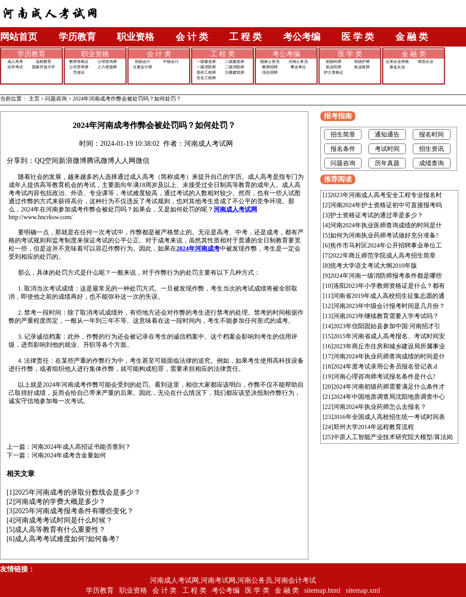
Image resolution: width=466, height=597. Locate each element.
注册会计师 (142, 67)
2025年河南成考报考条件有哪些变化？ (74, 511)
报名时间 (431, 134)
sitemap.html (322, 590)
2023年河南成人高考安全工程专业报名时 (386, 195)
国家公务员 (270, 61)
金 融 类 (411, 37)
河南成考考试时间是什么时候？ (64, 520)
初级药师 (333, 61)
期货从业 (425, 61)
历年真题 (387, 163)
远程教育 (43, 61)
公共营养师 (79, 67)
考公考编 (301, 37)
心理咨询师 (107, 61)
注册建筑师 (234, 72)
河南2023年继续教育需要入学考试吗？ (386, 316)
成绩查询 (431, 163)
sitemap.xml (363, 590)
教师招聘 (270, 67)
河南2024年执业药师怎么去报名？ (379, 406)
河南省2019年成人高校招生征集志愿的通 (389, 295)
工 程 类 (245, 37)
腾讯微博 (101, 160)
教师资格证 (79, 61)
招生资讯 (431, 148)
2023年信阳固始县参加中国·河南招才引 (386, 326)
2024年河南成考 (198, 248)
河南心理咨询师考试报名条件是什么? (384, 376)
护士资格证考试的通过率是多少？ (376, 215)
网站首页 (18, 37)
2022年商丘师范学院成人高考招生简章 (383, 255)
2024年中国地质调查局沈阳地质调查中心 (389, 396)
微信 (143, 160)
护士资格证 (333, 72)
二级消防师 (234, 67)
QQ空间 (47, 160)
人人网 (125, 160)
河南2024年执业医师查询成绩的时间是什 (386, 225)
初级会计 (142, 61)
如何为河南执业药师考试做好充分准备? (384, 235)
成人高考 (15, 61)
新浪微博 (73, 160)
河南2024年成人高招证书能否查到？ (81, 446)
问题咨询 (56, 99)
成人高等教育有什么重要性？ (60, 529)
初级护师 (362, 61)
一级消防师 (206, 67)
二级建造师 (234, 61)
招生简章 (342, 134)
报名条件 (342, 148)
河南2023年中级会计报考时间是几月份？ (389, 306)
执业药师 (333, 67)
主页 (34, 99)
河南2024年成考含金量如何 (68, 455)
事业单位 (298, 67)
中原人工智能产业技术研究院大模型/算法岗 (393, 437)
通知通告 (387, 134)
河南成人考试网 (235, 209)
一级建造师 (206, 61)
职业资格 (135, 37)
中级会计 (171, 61)
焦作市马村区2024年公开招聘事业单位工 (386, 245)
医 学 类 (357, 37)
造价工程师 (206, 72)
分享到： (21, 160)
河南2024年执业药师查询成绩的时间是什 (389, 356)
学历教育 (77, 37)
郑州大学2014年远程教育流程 (373, 427)
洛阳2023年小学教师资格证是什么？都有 (389, 285)
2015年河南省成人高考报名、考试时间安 (389, 336)
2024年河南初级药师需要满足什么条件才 (389, 386)
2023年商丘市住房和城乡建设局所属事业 (389, 346)
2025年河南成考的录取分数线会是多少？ (78, 492)
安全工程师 (206, 78)
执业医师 (362, 67)
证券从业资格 (397, 61)
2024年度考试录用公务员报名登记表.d (385, 366)
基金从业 (397, 67)
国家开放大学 (43, 67)
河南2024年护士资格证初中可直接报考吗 (386, 205)
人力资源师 (107, 67)
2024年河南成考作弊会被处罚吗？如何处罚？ (127, 99)
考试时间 (387, 148)
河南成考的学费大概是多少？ (60, 501)
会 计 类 (192, 37)
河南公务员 (298, 61)
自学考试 (15, 67)
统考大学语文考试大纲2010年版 (373, 265)
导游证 (79, 72)
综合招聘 (270, 72)
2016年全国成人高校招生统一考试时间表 (389, 417)
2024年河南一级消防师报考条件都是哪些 (386, 275)
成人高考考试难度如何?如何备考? (67, 539)
